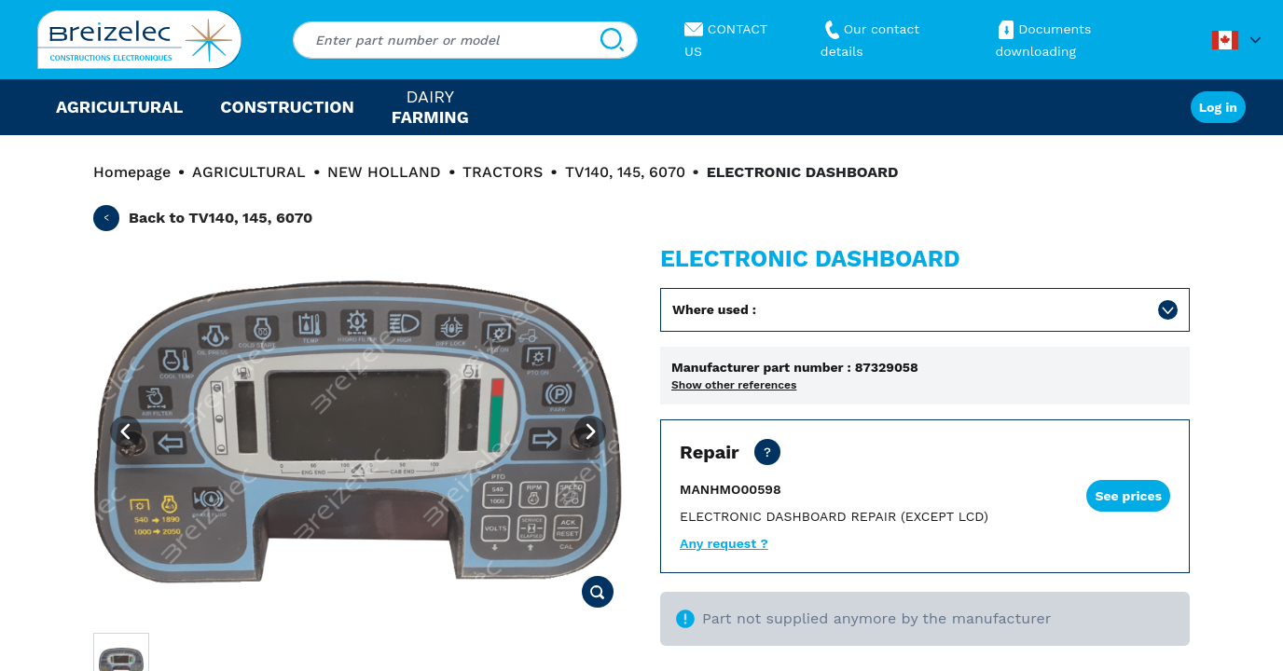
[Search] (612, 40)
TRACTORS (502, 172)
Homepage (132, 172)
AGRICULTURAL (249, 172)
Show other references (733, 384)
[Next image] (590, 431)
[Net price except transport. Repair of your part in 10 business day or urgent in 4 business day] (767, 452)
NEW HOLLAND (384, 172)
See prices (1128, 495)
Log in (1218, 107)
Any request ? (724, 543)
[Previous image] (126, 431)
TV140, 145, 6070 (625, 172)
